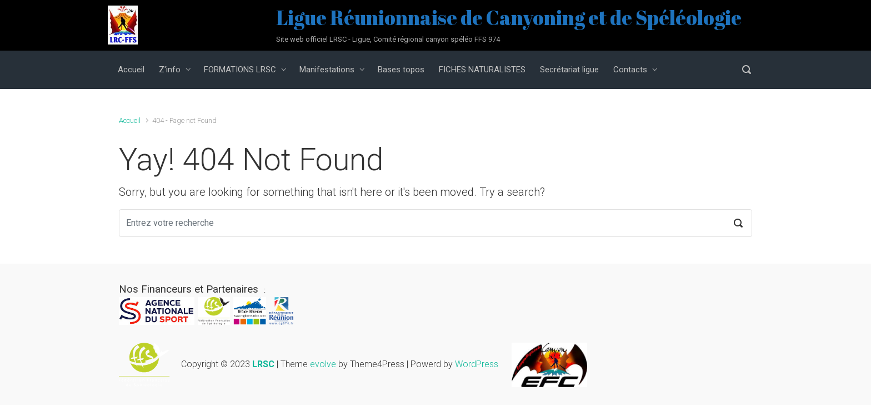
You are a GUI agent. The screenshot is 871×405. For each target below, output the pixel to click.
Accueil (130, 120)
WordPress (476, 364)
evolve (323, 364)
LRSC (263, 364)
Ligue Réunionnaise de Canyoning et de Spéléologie (509, 17)
